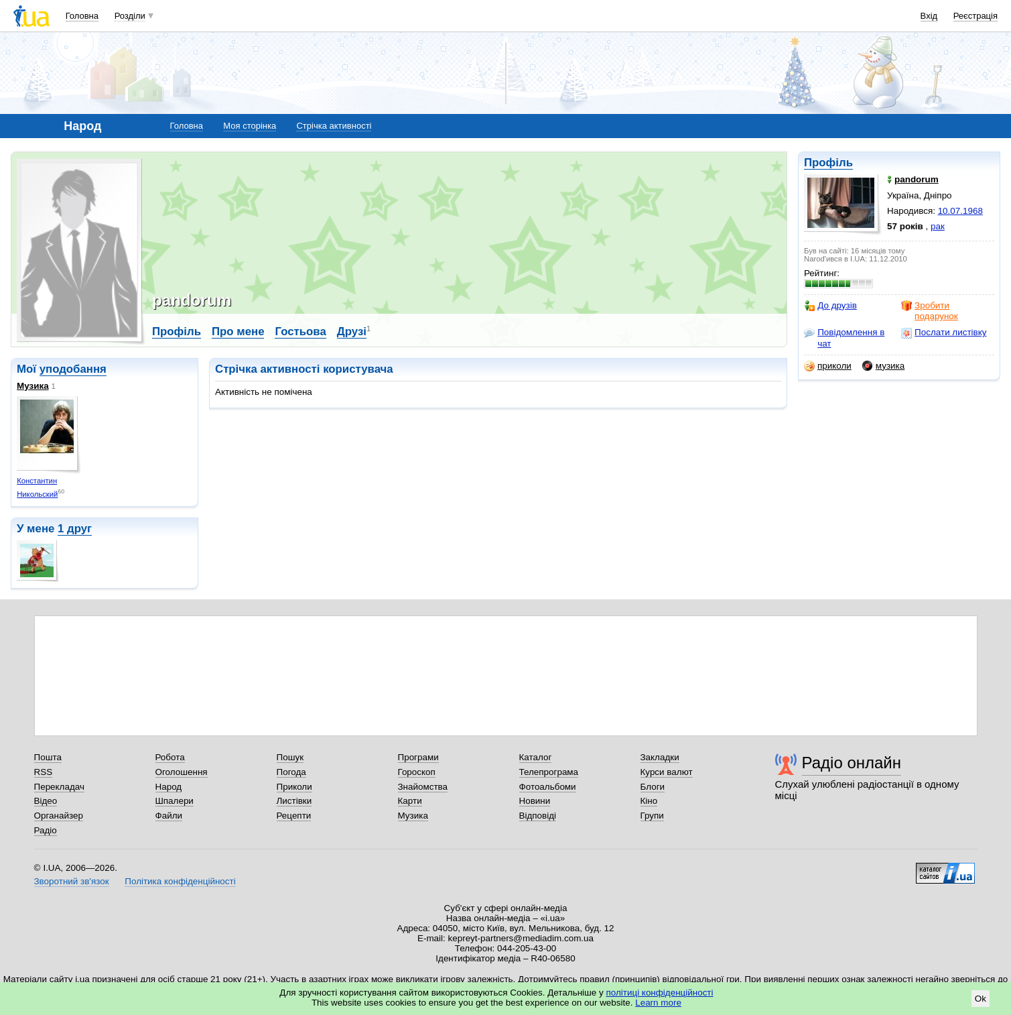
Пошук (290, 757)
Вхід (929, 16)
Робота (170, 757)
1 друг (75, 528)
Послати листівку (943, 332)
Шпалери (174, 801)
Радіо (45, 830)
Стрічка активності (333, 126)
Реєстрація (975, 16)
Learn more (658, 1003)
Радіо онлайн (852, 763)
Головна (82, 16)
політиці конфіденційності (660, 993)
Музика (33, 386)
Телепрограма (549, 772)
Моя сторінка (249, 126)
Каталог (535, 757)
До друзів (830, 305)
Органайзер (58, 816)
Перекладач (59, 787)
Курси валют (667, 772)
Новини (535, 801)
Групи (652, 816)
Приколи (294, 787)
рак (938, 226)
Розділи (130, 16)
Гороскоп (416, 772)
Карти (410, 801)
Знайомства (423, 787)
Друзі (351, 331)
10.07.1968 (960, 211)
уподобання (73, 369)
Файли (169, 816)
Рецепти (294, 816)
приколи (828, 366)
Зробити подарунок (929, 310)
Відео (46, 801)
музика (883, 366)
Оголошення (181, 772)
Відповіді (538, 816)
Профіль (828, 162)
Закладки (660, 757)
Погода (291, 772)
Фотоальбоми (547, 787)
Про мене (238, 331)
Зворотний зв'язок (71, 881)
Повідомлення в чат (844, 337)
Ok (980, 999)
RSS (43, 772)
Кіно (649, 801)
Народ (168, 787)
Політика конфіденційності (180, 881)
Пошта (48, 757)
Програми (418, 757)
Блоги (653, 787)
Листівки (294, 801)
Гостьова (300, 331)
